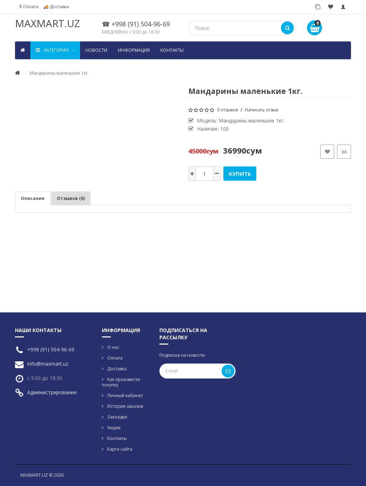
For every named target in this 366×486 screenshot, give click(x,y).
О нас (113, 347)
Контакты (172, 50)
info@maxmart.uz (47, 363)
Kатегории (55, 50)
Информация (134, 50)
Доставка (117, 368)
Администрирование (52, 392)
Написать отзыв (261, 110)
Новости (96, 50)
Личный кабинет (125, 395)
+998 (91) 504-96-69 (50, 349)
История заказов (125, 406)
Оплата (115, 358)
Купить (240, 173)
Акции (113, 427)
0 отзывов (227, 110)
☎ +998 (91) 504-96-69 (136, 24)
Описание (33, 198)
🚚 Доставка (56, 7)
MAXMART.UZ (47, 23)
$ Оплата (28, 7)
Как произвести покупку (121, 382)
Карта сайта (119, 449)
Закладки (117, 417)
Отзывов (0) (71, 198)
